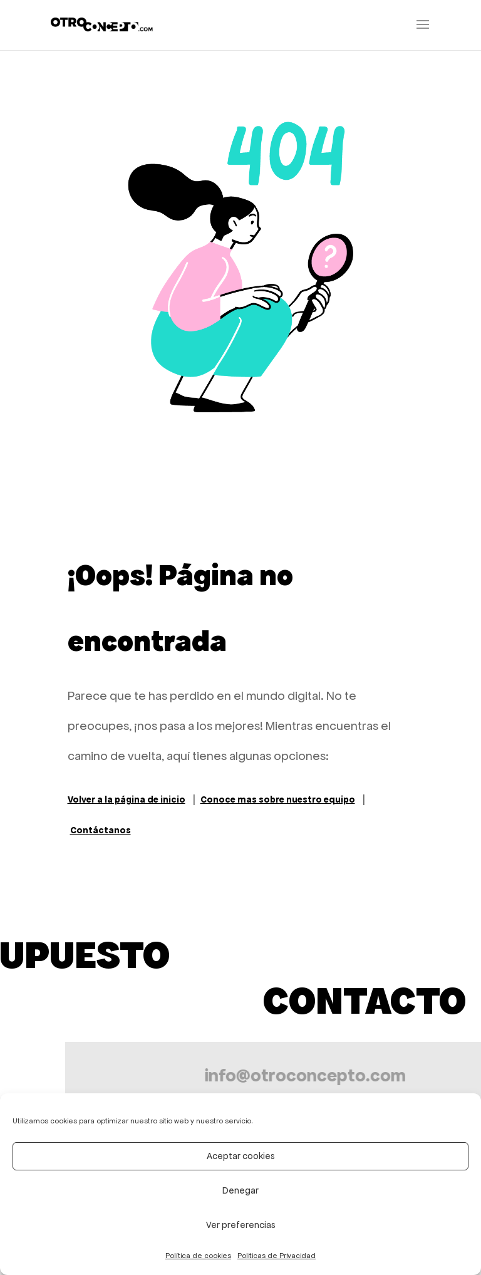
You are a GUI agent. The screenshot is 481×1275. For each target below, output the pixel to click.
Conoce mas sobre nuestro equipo (277, 799)
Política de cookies (198, 1255)
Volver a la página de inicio (126, 799)
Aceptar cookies (241, 1156)
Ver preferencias (241, 1225)
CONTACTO (364, 1001)
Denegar (240, 1190)
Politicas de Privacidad (276, 1255)
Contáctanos (100, 830)
